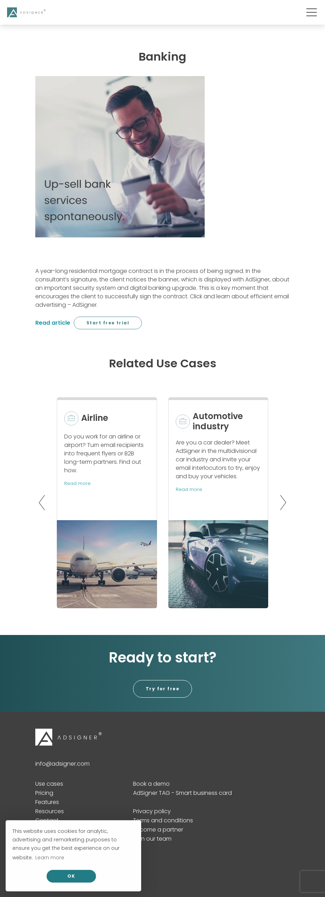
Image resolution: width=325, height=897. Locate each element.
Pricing (44, 793)
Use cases (49, 784)
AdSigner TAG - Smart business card (182, 793)
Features (47, 802)
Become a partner (158, 830)
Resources (49, 811)
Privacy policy (152, 811)
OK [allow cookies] (71, 876)
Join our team (152, 839)
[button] (40, 502)
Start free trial (107, 323)
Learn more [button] (49, 857)
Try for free (162, 689)
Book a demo (151, 784)
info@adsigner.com (62, 764)
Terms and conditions (163, 820)
